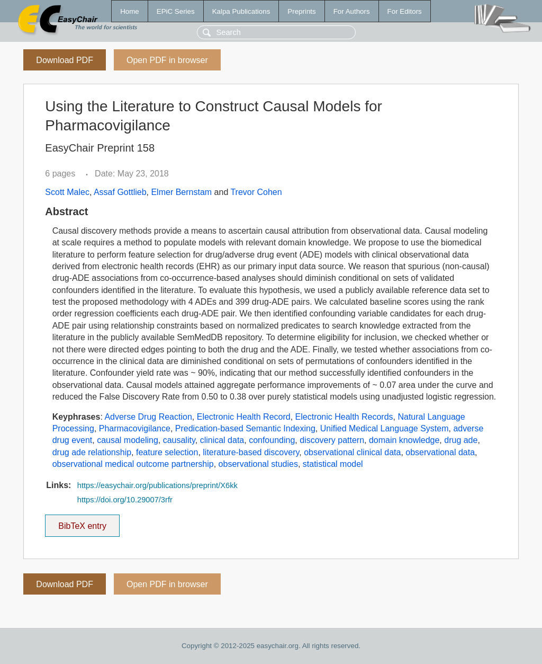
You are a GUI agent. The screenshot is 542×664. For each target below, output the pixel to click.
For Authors (351, 11)
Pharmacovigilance (134, 428)
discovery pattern (332, 440)
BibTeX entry (83, 522)
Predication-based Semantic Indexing (245, 428)
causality (179, 440)
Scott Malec (67, 192)
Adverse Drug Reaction (148, 416)
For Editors (404, 11)
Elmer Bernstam (181, 192)
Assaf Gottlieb (120, 192)
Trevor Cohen (256, 192)
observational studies (258, 463)
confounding (272, 440)
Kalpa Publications (241, 11)
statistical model (333, 463)
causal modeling (127, 440)
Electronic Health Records (344, 416)
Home (129, 11)
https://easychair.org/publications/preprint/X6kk (157, 485)
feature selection (167, 452)
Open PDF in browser (167, 60)
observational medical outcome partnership (133, 463)
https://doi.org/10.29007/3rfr (125, 499)
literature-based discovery (251, 452)
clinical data (222, 440)
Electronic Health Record (244, 416)
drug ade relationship (91, 452)
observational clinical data (352, 452)
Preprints (301, 11)
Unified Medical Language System (384, 428)
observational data (440, 452)
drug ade (460, 440)
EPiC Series (176, 11)
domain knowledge (404, 440)
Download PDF (64, 60)
